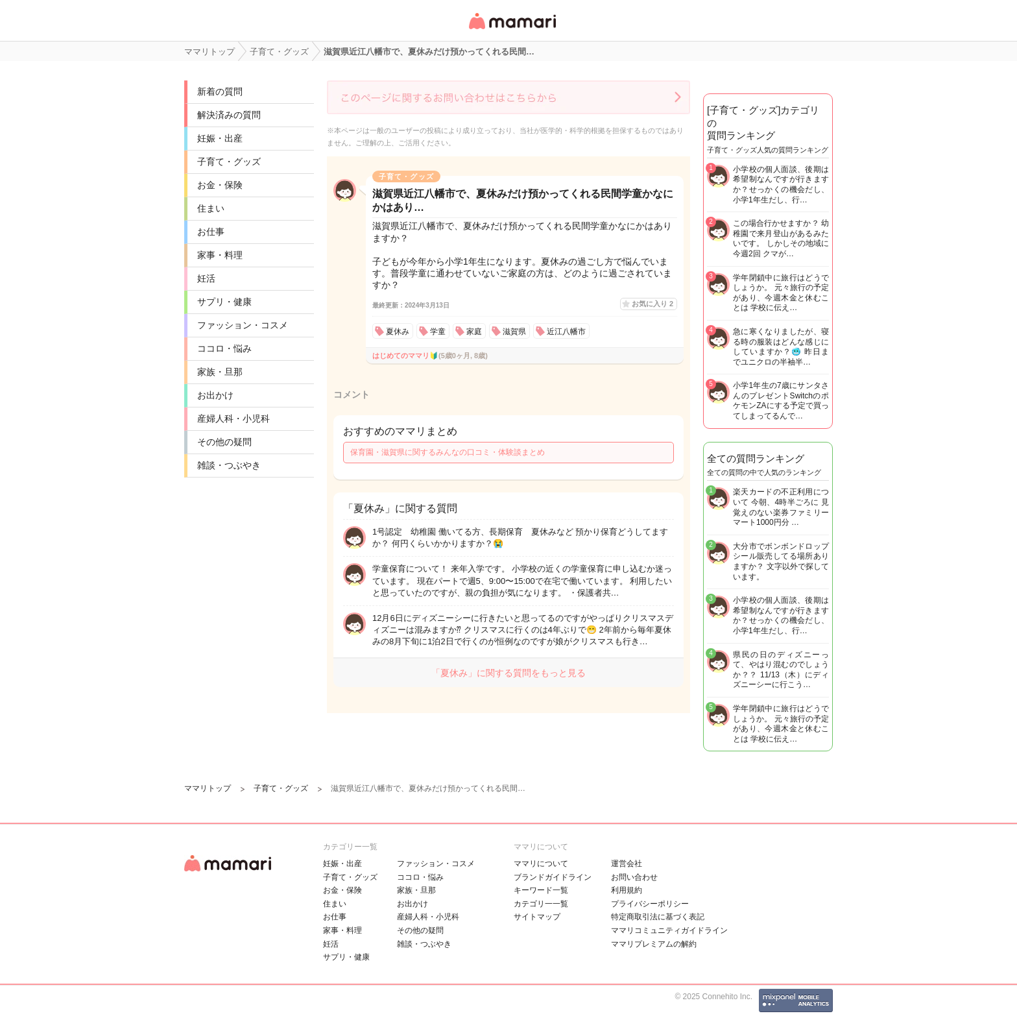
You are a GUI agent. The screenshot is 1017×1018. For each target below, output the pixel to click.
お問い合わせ (634, 877)
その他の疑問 (224, 442)
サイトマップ (537, 916)
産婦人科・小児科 (233, 418)
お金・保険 (220, 185)
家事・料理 (220, 255)
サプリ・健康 (224, 302)
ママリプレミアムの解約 (654, 944)
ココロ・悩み (224, 348)
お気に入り (652, 304)
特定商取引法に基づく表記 (657, 916)
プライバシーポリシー (650, 903)
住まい (210, 208)
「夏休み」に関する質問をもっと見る (508, 673)
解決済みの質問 (229, 115)
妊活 (206, 278)
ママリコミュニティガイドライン (669, 930)
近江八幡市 (566, 331)
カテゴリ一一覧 (541, 903)
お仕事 (210, 231)
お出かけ (215, 395)
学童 (438, 331)
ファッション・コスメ (242, 325)
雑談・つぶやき (229, 465)
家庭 (474, 331)
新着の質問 (220, 91)
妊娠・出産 (220, 138)
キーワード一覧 (541, 890)
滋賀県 (514, 331)
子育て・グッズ (229, 161)
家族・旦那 (220, 372)
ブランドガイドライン (553, 877)
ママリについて (541, 863)
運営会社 (626, 863)
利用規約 (626, 890)
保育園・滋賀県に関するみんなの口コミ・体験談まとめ (447, 452)
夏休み (397, 331)
